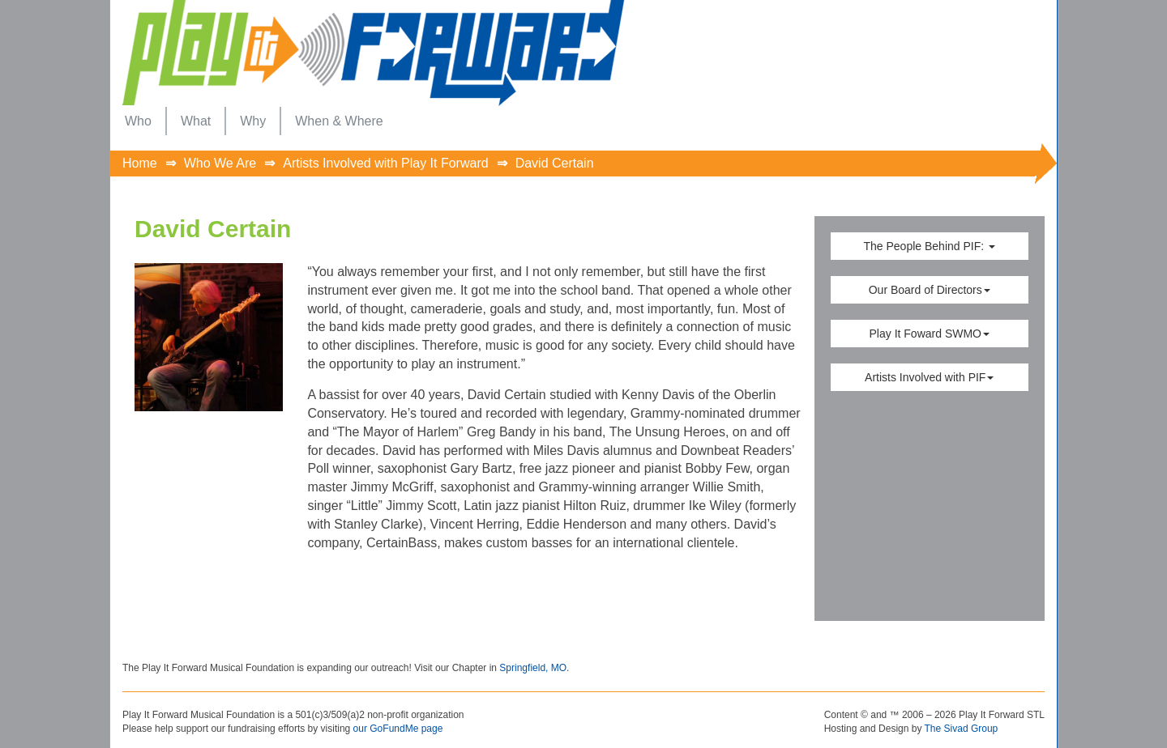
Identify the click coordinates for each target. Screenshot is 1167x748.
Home (139, 163)
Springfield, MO (532, 668)
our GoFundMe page (398, 728)
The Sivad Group (961, 728)
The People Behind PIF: (929, 246)
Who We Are (220, 163)
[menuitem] (138, 121)
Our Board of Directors (929, 289)
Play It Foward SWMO (930, 333)
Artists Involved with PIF (929, 377)
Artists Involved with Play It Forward (385, 163)
